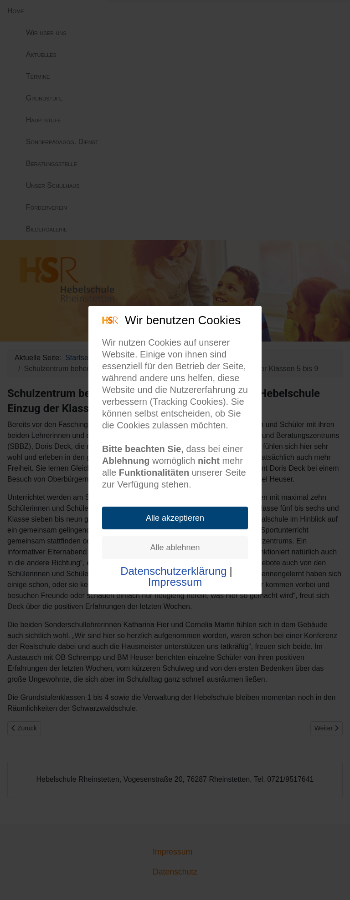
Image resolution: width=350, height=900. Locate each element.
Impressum (175, 582)
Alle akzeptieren (175, 518)
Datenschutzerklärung (173, 571)
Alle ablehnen (175, 547)
